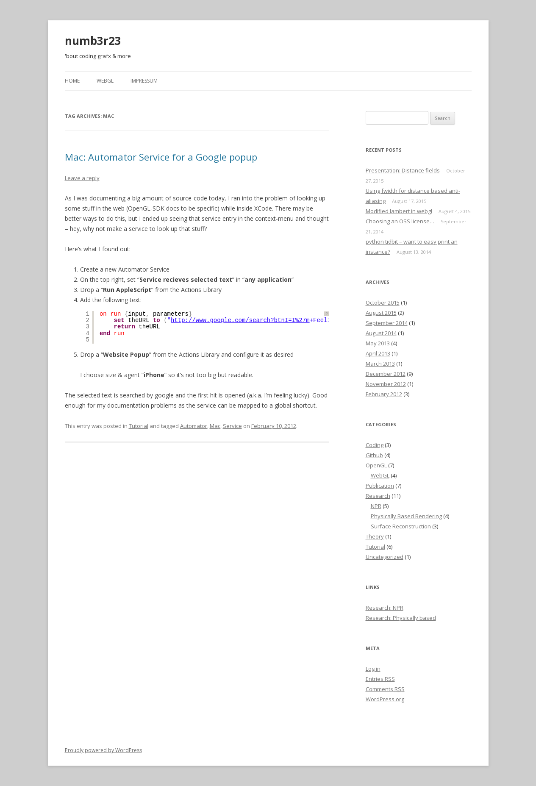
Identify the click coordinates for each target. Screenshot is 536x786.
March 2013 (380, 363)
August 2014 (381, 333)
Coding (374, 445)
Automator (193, 426)
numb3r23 (93, 40)
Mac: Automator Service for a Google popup (161, 156)
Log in (373, 668)
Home (72, 80)
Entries (380, 679)
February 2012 (384, 394)
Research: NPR (384, 607)
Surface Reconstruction (401, 526)
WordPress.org (385, 699)
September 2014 (387, 323)
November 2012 (386, 384)
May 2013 (378, 343)
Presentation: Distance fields (403, 170)
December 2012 (385, 374)
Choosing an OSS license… (400, 221)
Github (374, 455)
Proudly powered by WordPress (103, 750)
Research (378, 496)
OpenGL (376, 465)
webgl (105, 80)
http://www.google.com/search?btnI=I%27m (240, 320)
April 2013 (378, 353)
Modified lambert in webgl (399, 211)
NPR (376, 506)
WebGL (380, 475)
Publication (380, 485)
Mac (215, 426)
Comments (385, 689)
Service (232, 426)
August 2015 (381, 313)
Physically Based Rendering (406, 516)
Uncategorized (384, 557)
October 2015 (383, 302)
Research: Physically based (401, 618)
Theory (375, 536)
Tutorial (138, 426)
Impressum (144, 80)
